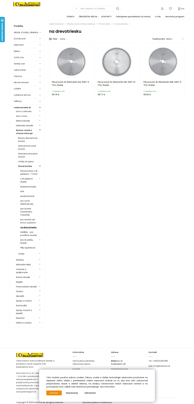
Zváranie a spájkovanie (22, 271)
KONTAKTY (106, 16)
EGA (22, 191)
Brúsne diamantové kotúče (27, 140)
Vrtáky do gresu (26, 161)
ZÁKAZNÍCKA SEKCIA (88, 16)
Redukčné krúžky (28, 186)
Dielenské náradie (24, 125)
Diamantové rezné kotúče (27, 147)
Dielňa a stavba (23, 322)
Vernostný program (174, 16)
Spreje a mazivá (24, 300)
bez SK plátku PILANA (26, 241)
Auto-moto (21, 116)
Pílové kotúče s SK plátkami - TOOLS (29, 172)
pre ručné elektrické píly (26, 202)
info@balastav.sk (161, 366)
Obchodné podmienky (84, 361)
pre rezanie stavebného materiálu (26, 211)
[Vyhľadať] (76, 8)
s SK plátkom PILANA (26, 180)
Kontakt (76, 369)
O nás (158, 16)
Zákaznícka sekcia (81, 364)
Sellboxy (18, 101)
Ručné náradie (23, 277)
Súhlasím (54, 393)
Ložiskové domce (22, 95)
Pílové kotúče (25, 166)
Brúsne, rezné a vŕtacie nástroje (24, 132)
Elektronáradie (23, 120)
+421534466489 (160, 361)
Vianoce (18, 76)
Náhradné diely (23, 264)
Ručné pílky (21, 305)
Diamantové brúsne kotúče (28, 155)
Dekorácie (19, 45)
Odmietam (90, 393)
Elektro (17, 51)
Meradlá (20, 296)
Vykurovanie (20, 70)
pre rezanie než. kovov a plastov (28, 221)
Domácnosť (19, 38)
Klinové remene (21, 82)
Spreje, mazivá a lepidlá (24, 312)
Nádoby (20, 260)
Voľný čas (19, 57)
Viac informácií (107, 386)
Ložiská (17, 88)
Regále (19, 282)
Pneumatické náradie (26, 286)
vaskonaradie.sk (22, 107)
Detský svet (19, 63)
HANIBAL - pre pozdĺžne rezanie (28, 234)
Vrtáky (21, 253)
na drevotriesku (28, 227)
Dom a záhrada (23, 111)
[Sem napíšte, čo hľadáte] (100, 8)
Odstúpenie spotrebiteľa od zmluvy (133, 16)
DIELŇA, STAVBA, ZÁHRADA (26, 32)
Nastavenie (72, 393)
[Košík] (181, 8)
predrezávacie (27, 196)
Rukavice (20, 318)
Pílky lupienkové (27, 247)
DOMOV (70, 16)
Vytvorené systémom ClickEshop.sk (97, 402)
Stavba (19, 291)
